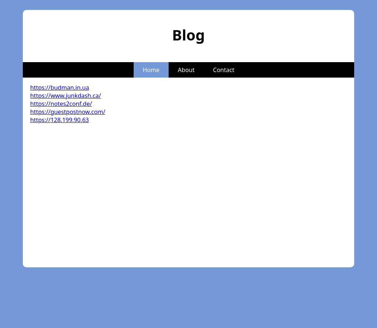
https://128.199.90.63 (59, 120)
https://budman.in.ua (59, 87)
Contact (224, 70)
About (186, 70)
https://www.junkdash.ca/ (65, 96)
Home (151, 70)
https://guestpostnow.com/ (67, 112)
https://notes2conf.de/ (61, 104)
